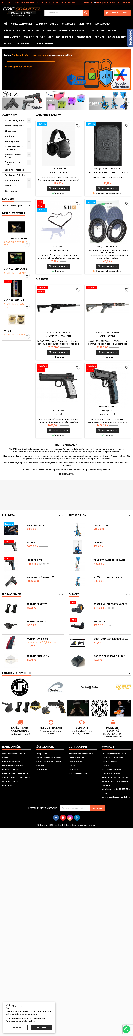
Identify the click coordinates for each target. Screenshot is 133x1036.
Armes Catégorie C (47, 23)
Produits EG (107, 30)
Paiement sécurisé (11, 761)
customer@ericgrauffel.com (117, 797)
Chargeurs (68, 23)
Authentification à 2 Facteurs (16, 777)
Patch (7, 331)
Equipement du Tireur (84, 30)
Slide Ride (99, 621)
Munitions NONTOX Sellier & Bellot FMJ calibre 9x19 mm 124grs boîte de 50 (17, 269)
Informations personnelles (81, 753)
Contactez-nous (10, 781)
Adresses (73, 769)
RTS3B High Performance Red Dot (111, 604)
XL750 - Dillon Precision (108, 577)
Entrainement (12, 37)
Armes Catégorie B (22, 23)
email (88, 733)
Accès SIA (40, 765)
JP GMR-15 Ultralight (58, 336)
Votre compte (78, 746)
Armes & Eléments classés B (49, 757)
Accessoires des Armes (55, 30)
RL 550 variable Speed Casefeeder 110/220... (111, 560)
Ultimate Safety (36, 621)
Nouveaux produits (48, 115)
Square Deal (101, 525)
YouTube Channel (43, 43)
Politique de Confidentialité (15, 773)
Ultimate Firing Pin (38, 656)
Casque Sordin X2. (58, 172)
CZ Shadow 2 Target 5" (40, 577)
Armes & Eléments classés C (49, 761)
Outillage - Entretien (60, 37)
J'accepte (42, 1027)
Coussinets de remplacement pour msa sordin (108, 251)
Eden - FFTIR (41, 769)
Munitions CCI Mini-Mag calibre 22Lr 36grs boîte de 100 (17, 300)
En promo (42, 279)
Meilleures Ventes (13, 213)
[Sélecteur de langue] (101, 2)
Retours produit (76, 757)
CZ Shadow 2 (107, 414)
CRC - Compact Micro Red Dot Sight (111, 639)
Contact (6, 2)
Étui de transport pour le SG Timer (108, 172)
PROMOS (100, 37)
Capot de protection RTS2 (109, 656)
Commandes (75, 761)
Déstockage (84, 37)
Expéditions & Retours (12, 765)
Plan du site (7, 785)
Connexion (125, 2)
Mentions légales (10, 769)
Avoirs (72, 765)
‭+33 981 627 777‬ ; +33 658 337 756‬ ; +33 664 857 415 (50, 2)
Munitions (85, 23)
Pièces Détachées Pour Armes (21, 30)
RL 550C (98, 542)
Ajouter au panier (58, 188)
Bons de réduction (78, 773)
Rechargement (103, 23)
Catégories (9, 115)
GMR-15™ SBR (107, 336)
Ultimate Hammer (37, 604)
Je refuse (16, 1027)
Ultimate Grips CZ (37, 639)
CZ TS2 (58, 414)
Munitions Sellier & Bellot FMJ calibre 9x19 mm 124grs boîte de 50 (17, 238)
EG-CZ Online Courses (17, 43)
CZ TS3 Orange (35, 525)
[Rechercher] (66, 13)
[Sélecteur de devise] (88, 2)
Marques (8, 199)
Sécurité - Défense (34, 37)
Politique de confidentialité (20, 1021)
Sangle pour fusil (58, 250)
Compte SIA (41, 753)
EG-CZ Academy (117, 37)
